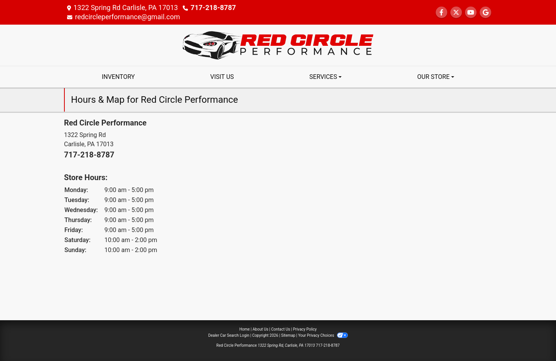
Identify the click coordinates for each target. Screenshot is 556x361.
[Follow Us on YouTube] (471, 12)
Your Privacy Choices (323, 335)
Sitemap (288, 335)
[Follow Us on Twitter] (456, 12)
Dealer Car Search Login (228, 335)
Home (244, 329)
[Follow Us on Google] (485, 12)
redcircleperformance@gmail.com (127, 17)
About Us (260, 329)
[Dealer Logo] (278, 44)
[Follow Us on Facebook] (441, 12)
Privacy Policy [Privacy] (305, 329)
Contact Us (280, 329)
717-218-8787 (213, 7)
